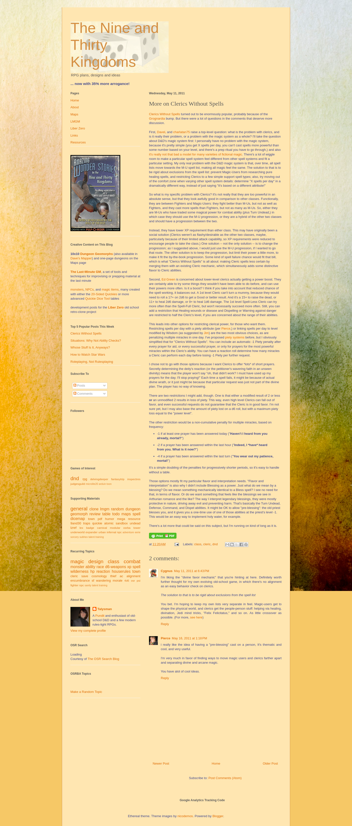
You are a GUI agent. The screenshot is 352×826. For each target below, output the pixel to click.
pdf (100, 519)
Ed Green (168, 279)
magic (77, 561)
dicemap (77, 519)
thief (113, 576)
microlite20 (92, 484)
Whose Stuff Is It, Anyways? (90, 347)
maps (126, 514)
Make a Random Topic (86, 692)
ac (121, 576)
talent (91, 537)
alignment (133, 576)
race (100, 567)
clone (93, 509)
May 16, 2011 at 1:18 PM (189, 638)
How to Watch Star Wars (87, 354)
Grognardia (157, 118)
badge (90, 527)
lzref (73, 528)
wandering (103, 580)
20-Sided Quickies (104, 294)
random (117, 509)
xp (129, 567)
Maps (74, 114)
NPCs (89, 289)
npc (119, 532)
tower (136, 527)
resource (134, 519)
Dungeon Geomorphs (96, 254)
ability (90, 567)
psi (138, 580)
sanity (88, 585)
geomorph (79, 514)
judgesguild (77, 483)
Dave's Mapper (81, 258)
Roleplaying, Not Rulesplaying (91, 362)
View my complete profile (88, 630)
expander (92, 532)
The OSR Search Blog (103, 659)
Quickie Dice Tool (97, 298)
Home (216, 763)
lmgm (104, 509)
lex (81, 527)
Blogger (217, 816)
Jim (206, 333)
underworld (77, 532)
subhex (84, 537)
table (106, 514)
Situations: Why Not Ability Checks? (95, 340)
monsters (76, 289)
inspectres (133, 479)
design (95, 561)
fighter (74, 585)
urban (102, 532)
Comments (83, 393)
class (198, 544)
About (74, 107)
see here (196, 617)
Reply (165, 624)
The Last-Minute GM (85, 272)
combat (132, 561)
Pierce (225, 328)
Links (74, 135)
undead (135, 523)
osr (133, 580)
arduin (102, 484)
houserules (121, 571)
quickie (97, 523)
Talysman (104, 609)
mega (121, 519)
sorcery (74, 537)
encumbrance (80, 580)
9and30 (75, 523)
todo (116, 514)
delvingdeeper (99, 479)
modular (115, 527)
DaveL (161, 132)
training (99, 537)
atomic (109, 523)
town (91, 519)
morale (117, 580)
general (78, 508)
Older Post (270, 763)
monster (77, 567)
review (94, 514)
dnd (215, 544)
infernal (111, 532)
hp (92, 571)
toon (109, 484)
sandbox (122, 523)
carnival (102, 527)
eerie (137, 532)
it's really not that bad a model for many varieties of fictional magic (195, 154)
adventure (128, 532)
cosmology (99, 576)
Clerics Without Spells (164, 114)
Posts (79, 385)
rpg (84, 479)
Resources (78, 142)
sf (93, 580)
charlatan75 (181, 132)
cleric (207, 544)
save (84, 576)
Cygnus (167, 571)
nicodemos (185, 816)
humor (109, 519)
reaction (103, 571)
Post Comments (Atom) (225, 778)
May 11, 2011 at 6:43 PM (191, 571)
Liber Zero (77, 128)
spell (136, 514)
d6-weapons (115, 567)
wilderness (79, 571)
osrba (126, 527)
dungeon (132, 509)
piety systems (234, 337)
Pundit (99, 615)
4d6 (126, 580)
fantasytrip (117, 479)
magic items (110, 289)
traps (86, 523)
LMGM (75, 121)
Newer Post (161, 763)
